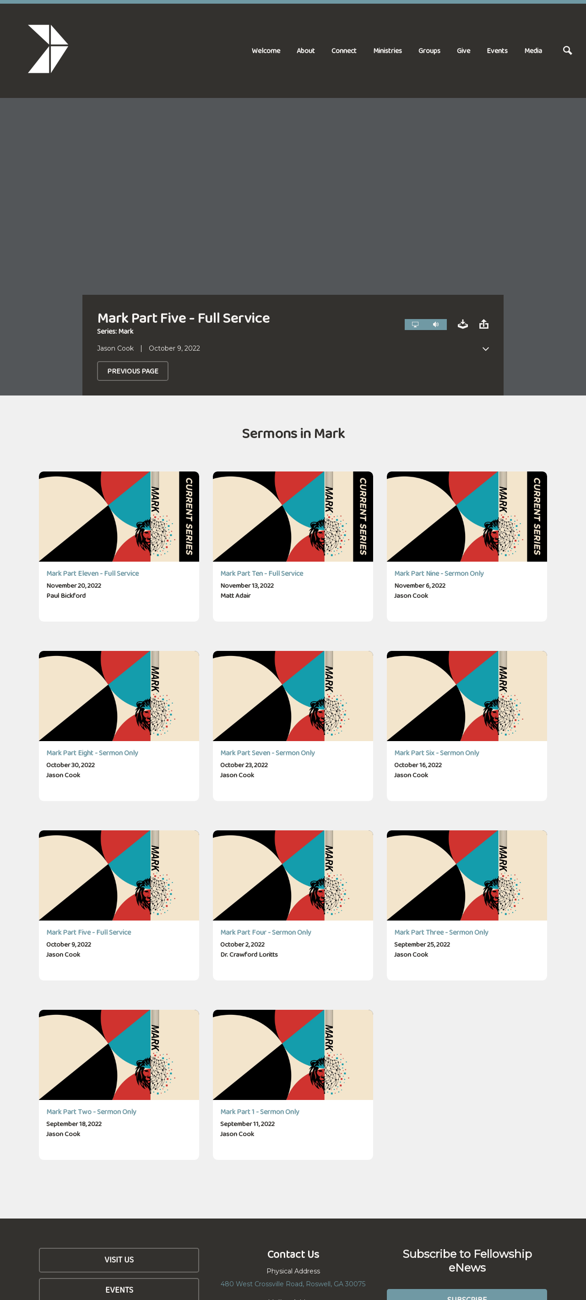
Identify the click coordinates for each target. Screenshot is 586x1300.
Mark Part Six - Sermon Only (436, 753)
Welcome (266, 50)
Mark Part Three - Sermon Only (441, 932)
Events (497, 50)
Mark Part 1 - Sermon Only (259, 1111)
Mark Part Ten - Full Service (261, 573)
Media (533, 50)
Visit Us (119, 1260)
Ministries (387, 50)
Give (463, 50)
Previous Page (132, 371)
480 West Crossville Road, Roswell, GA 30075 (293, 1284)
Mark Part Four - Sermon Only (265, 932)
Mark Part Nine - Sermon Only (439, 573)
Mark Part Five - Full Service (88, 932)
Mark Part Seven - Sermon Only (267, 753)
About (306, 50)
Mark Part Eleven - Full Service (92, 573)
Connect (344, 50)
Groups (429, 50)
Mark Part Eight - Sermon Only (92, 753)
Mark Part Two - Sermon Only (91, 1111)
